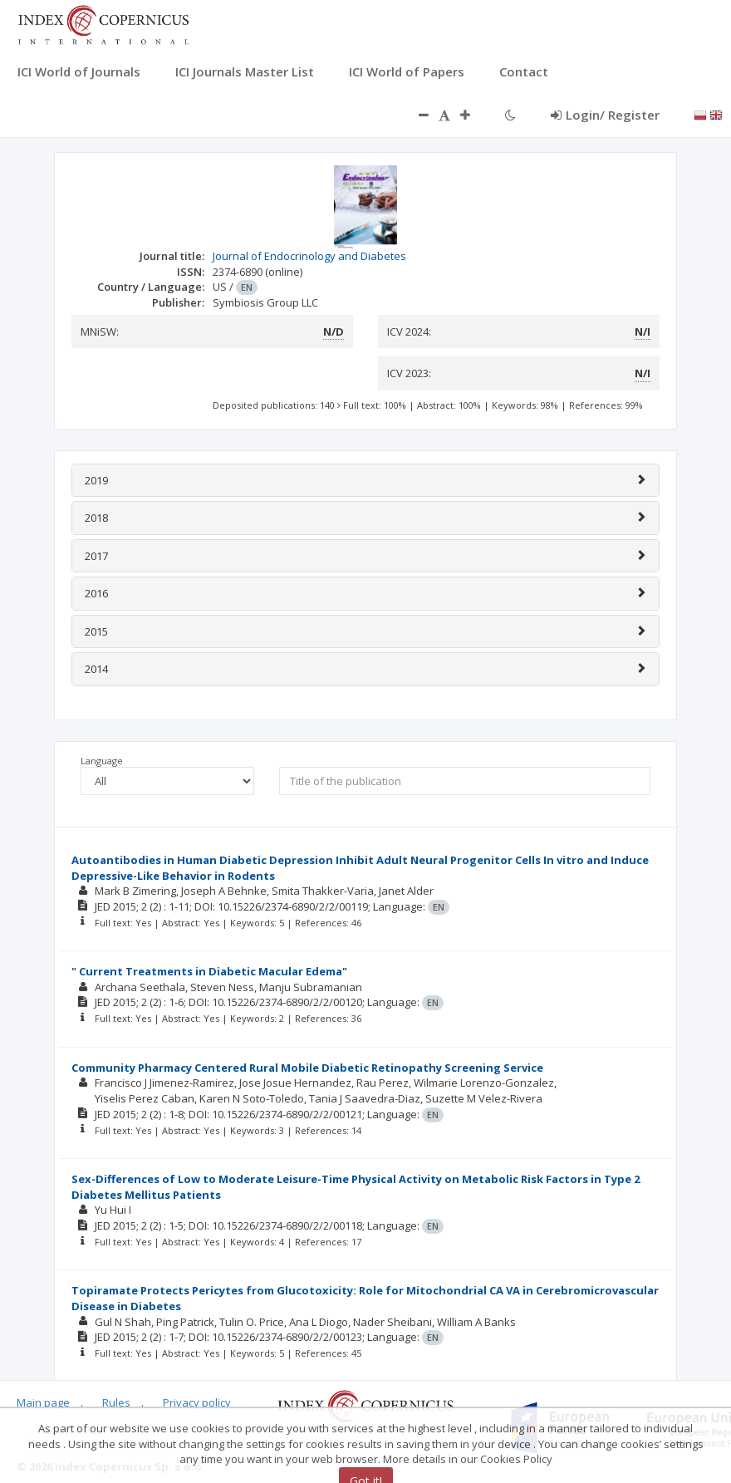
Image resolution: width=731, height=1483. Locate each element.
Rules (116, 1402)
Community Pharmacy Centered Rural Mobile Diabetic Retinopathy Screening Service (307, 1067)
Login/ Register (605, 114)
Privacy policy (197, 1402)
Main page (43, 1402)
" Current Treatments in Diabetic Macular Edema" (209, 971)
